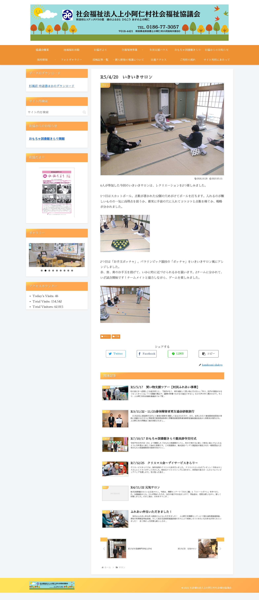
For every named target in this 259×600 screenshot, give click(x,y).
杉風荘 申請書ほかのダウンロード (51, 86)
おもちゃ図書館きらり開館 (47, 138)
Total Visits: (42, 301)
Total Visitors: (43, 306)
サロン (105, 336)
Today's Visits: (44, 296)
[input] (57, 112)
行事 (116, 336)
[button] (84, 112)
